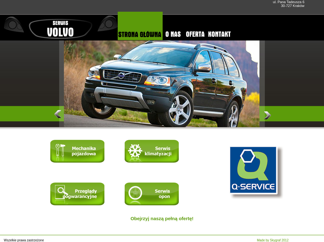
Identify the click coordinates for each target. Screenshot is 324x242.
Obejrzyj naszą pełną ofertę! (161, 218)
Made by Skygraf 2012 (273, 240)
